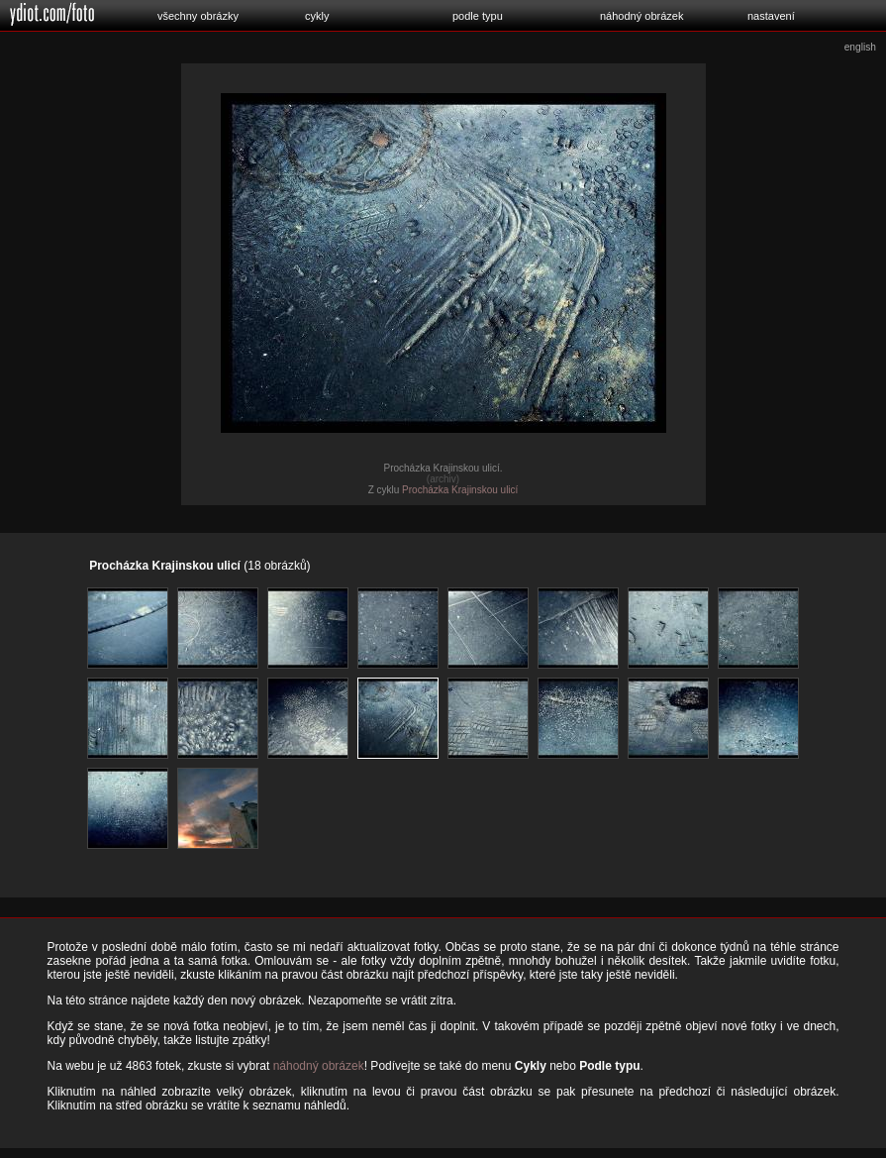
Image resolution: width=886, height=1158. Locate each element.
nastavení (771, 16)
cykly (317, 16)
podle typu (477, 16)
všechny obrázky (198, 16)
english (860, 47)
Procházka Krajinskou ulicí (460, 489)
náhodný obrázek (641, 16)
